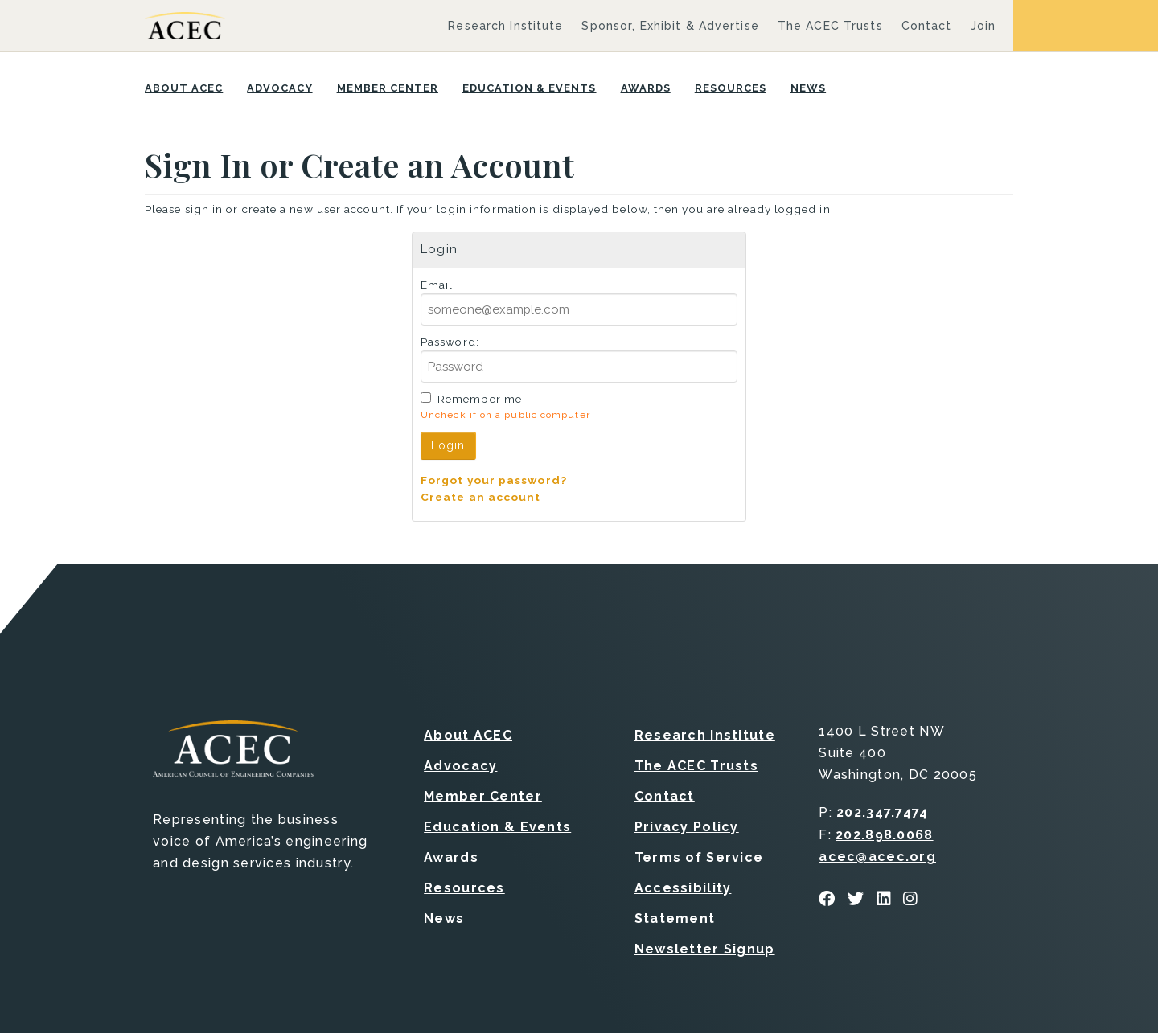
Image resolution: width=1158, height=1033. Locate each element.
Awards (646, 88)
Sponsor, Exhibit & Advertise (669, 25)
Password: (450, 341)
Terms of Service (698, 857)
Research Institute (505, 25)
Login (448, 445)
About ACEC (184, 88)
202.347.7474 (882, 812)
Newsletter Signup (704, 949)
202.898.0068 (884, 834)
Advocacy (279, 88)
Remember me (479, 398)
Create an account (481, 496)
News (808, 88)
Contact (926, 25)
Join (983, 25)
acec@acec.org (877, 856)
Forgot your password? (494, 479)
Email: (439, 284)
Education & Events (529, 88)
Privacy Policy (686, 826)
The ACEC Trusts (830, 25)
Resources (730, 88)
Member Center (387, 88)
